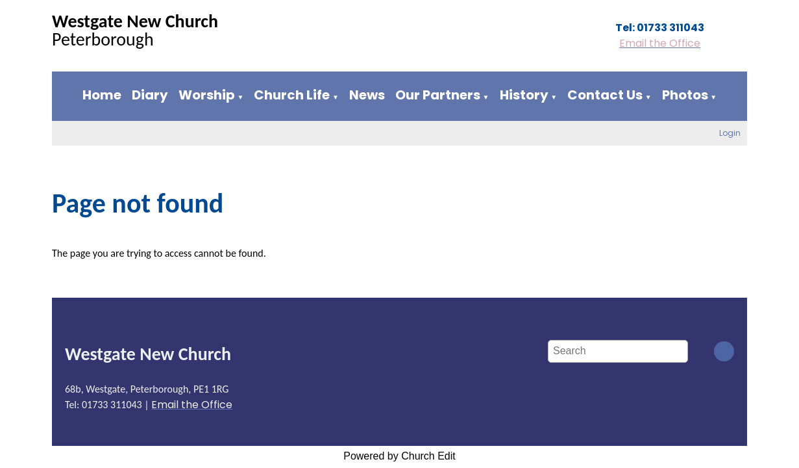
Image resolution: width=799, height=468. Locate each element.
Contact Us (605, 95)
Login (730, 132)
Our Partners (437, 95)
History (524, 95)
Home (101, 95)
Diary (150, 95)
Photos (685, 95)
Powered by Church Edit (399, 456)
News (367, 95)
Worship (206, 95)
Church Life (292, 95)
